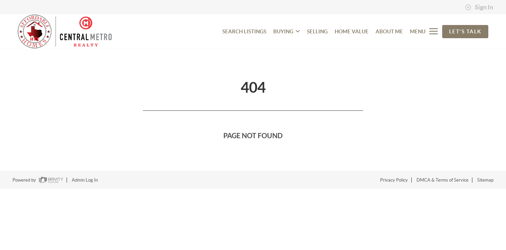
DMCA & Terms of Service (443, 180)
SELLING (317, 31)
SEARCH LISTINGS (244, 31)
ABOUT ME (389, 31)
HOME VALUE (352, 31)
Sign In (479, 7)
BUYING (286, 31)
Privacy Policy (394, 180)
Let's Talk (465, 31)
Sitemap (485, 180)
